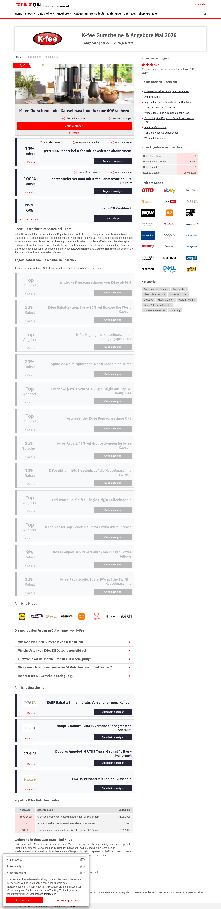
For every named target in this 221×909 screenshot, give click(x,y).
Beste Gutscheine (144, 892)
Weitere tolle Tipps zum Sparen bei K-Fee (166, 113)
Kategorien (81, 13)
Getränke (148, 299)
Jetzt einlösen (74, 126)
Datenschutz (36, 894)
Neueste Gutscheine (170, 892)
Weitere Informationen (156, 138)
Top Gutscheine (194, 892)
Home (18, 13)
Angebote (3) (52, 56)
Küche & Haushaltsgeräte (157, 305)
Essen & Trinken (178, 294)
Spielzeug (175, 310)
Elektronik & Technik (154, 294)
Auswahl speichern (67, 900)
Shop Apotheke (148, 13)
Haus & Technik (187, 299)
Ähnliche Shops (152, 96)
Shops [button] (29, 13)
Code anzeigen (113, 292)
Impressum (50, 894)
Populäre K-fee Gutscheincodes (161, 132)
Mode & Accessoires (154, 310)
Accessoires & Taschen (155, 289)
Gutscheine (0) (33, 56)
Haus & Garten (166, 299)
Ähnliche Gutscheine (155, 127)
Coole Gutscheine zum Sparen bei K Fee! (166, 91)
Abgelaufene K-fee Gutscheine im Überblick (167, 102)
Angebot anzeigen (113, 161)
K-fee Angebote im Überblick (159, 107)
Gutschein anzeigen (113, 712)
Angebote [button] (63, 13)
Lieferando (114, 13)
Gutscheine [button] (45, 13)
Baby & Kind (179, 289)
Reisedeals (97, 13)
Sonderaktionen (105, 892)
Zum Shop (113, 218)
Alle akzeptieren (24, 900)
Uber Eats (130, 13)
